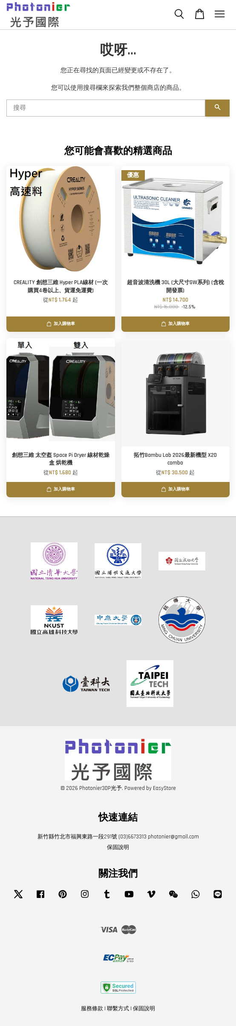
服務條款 (92, 1008)
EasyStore (164, 788)
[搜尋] (105, 108)
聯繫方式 (118, 1008)
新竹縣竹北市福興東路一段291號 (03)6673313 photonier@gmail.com (118, 836)
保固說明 (118, 847)
